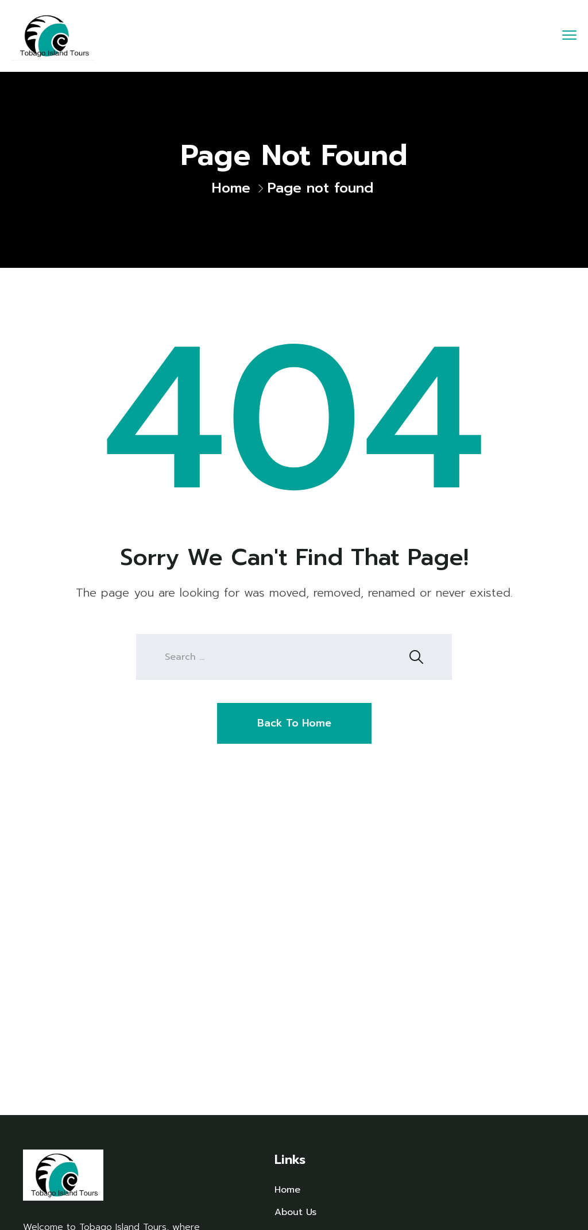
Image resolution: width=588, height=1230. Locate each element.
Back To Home (294, 723)
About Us (295, 1212)
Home (231, 188)
